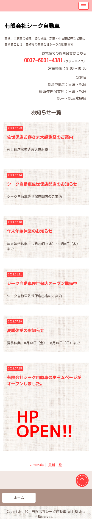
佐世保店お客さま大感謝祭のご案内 (40, 137)
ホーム (19, 498)
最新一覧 (55, 465)
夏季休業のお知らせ (25, 330)
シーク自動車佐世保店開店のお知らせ (42, 184)
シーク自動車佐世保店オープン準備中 (42, 283)
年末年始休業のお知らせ (29, 231)
